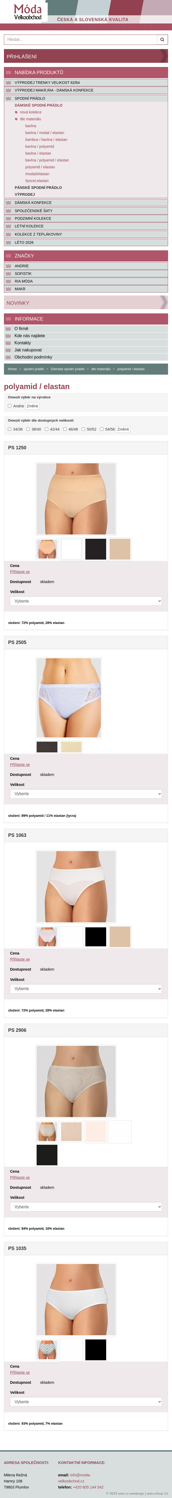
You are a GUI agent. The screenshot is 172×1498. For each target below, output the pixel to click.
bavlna (30, 126)
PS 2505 (17, 642)
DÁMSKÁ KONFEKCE (33, 203)
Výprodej (25, 194)
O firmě (21, 328)
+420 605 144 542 (88, 1487)
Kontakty (22, 343)
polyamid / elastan (40, 167)
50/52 (89, 429)
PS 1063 (17, 835)
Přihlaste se (20, 572)
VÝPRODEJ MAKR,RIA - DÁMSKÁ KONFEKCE (54, 90)
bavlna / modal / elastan (44, 133)
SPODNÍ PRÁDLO (30, 98)
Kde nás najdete (29, 335)
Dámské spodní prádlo (38, 105)
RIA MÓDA (24, 281)
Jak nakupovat (28, 350)
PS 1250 (17, 447)
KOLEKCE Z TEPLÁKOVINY (38, 234)
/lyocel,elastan (37, 181)
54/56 (107, 429)
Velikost (17, 592)
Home (12, 369)
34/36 (15, 429)
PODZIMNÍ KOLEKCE (33, 218)
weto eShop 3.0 (157, 1493)
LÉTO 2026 (24, 242)
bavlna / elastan (38, 153)
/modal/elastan (37, 174)
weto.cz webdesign (131, 1493)
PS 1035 (17, 1248)
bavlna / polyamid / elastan (47, 160)
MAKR (20, 289)
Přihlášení (22, 56)
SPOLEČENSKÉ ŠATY (34, 211)
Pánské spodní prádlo (38, 187)
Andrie (22, 266)
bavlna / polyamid (39, 146)
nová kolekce (31, 112)
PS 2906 (17, 1030)
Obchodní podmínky (33, 357)
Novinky (18, 303)
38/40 (33, 429)
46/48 (70, 429)
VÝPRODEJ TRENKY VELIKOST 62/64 (47, 82)
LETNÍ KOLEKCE (29, 226)
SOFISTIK (23, 273)
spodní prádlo (34, 369)
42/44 (52, 429)
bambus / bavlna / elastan (46, 139)
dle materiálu (30, 119)
